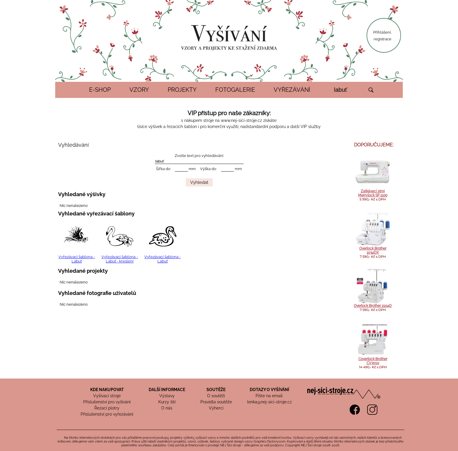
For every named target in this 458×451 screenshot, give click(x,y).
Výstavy (167, 395)
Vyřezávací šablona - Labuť (76, 259)
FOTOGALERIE (235, 89)
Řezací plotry (106, 408)
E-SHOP (100, 89)
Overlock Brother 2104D (373, 306)
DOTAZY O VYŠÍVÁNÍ (269, 389)
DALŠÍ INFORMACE (167, 389)
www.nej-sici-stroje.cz (241, 120)
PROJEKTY (182, 89)
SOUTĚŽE (216, 389)
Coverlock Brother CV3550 (372, 361)
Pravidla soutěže (216, 402)
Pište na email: (269, 395)
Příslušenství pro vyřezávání (107, 414)
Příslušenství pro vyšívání (107, 402)
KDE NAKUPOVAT (107, 389)
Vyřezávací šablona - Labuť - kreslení (119, 259)
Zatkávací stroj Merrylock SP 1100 (372, 193)
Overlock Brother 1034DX (372, 250)
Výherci (216, 408)
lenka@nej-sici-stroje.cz (269, 402)
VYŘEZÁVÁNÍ (292, 89)
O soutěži (216, 395)
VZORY (139, 89)
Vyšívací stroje (107, 395)
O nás (166, 408)
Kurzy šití (167, 402)
